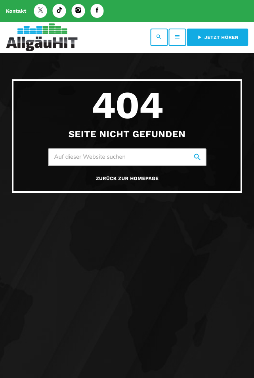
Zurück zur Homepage (127, 179)
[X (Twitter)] (40, 11)
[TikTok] (59, 11)
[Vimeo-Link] (42, 37)
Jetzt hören (217, 37)
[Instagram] (78, 11)
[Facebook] (97, 11)
